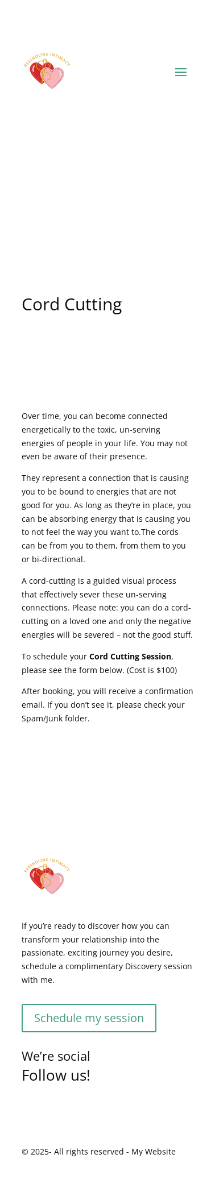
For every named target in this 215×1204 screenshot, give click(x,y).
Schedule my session (89, 1018)
